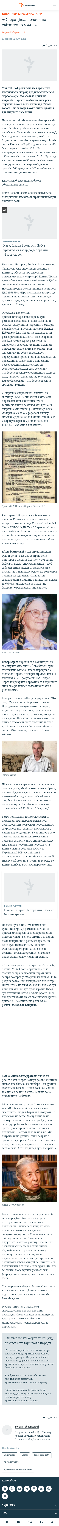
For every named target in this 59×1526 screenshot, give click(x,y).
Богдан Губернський (13, 32)
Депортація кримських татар (22, 13)
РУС (41, 1522)
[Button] (49, 45)
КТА (30, 1522)
